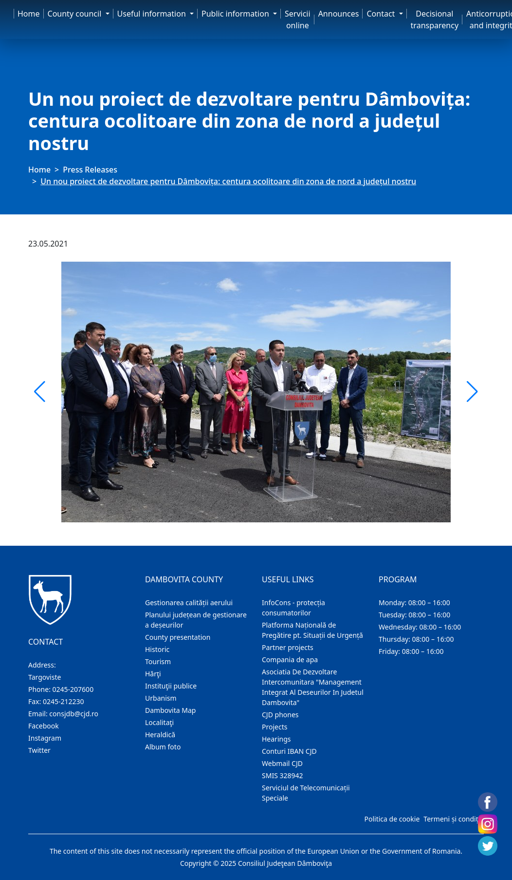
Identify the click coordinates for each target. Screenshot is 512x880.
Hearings (276, 739)
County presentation (177, 637)
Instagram (44, 738)
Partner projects (287, 647)
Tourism (158, 661)
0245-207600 (73, 689)
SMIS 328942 (282, 775)
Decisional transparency (434, 19)
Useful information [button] (152, 13)
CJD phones (280, 714)
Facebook (43, 725)
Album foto (163, 746)
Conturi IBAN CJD (289, 751)
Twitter (39, 750)
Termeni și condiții (452, 818)
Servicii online (298, 19)
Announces (338, 13)
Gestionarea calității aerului (189, 602)
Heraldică (160, 734)
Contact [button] (381, 13)
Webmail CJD (282, 763)
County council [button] (76, 13)
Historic (157, 649)
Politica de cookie (392, 818)
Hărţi (153, 673)
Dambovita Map (170, 710)
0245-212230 (63, 701)
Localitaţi (159, 722)
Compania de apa (290, 659)
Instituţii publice (171, 685)
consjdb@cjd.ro (73, 713)
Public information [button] (236, 13)
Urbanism (161, 698)
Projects (274, 726)
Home (29, 13)
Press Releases (90, 169)
